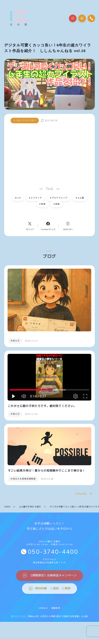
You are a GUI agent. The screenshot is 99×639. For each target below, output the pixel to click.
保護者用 (55, 607)
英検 (42, 204)
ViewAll (84, 494)
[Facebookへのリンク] (48, 226)
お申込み (43, 607)
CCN (18, 197)
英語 (56, 204)
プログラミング (59, 197)
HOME (7, 506)
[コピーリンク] (67, 226)
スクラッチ (35, 197)
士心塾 (79, 197)
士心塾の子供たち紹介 (30, 506)
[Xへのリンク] (31, 226)
